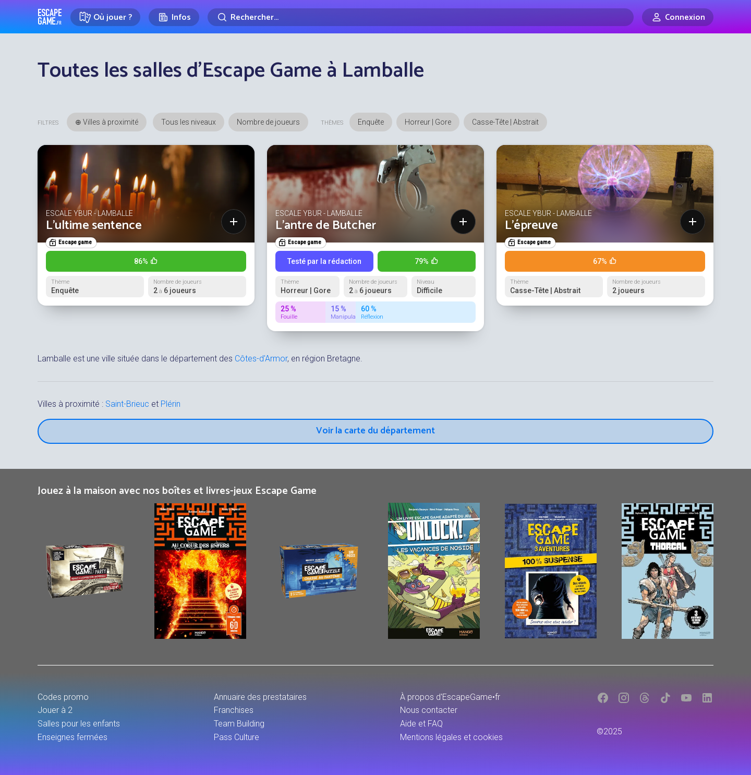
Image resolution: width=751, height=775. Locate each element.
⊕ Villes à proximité (106, 122)
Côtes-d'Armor (261, 359)
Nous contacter (428, 710)
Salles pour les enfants (79, 724)
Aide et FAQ (421, 724)
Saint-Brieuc (127, 404)
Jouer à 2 (55, 710)
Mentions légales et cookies (451, 737)
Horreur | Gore (428, 122)
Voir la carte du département (375, 431)
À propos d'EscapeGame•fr (450, 697)
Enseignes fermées (72, 737)
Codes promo (63, 697)
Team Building (239, 724)
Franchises (233, 710)
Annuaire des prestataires (260, 697)
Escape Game (50, 16)
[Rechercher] (421, 17)
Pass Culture (236, 737)
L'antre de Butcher (325, 225)
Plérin (170, 404)
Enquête (371, 122)
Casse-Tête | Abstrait (505, 122)
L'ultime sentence (94, 225)
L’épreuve (531, 225)
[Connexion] (677, 17)
